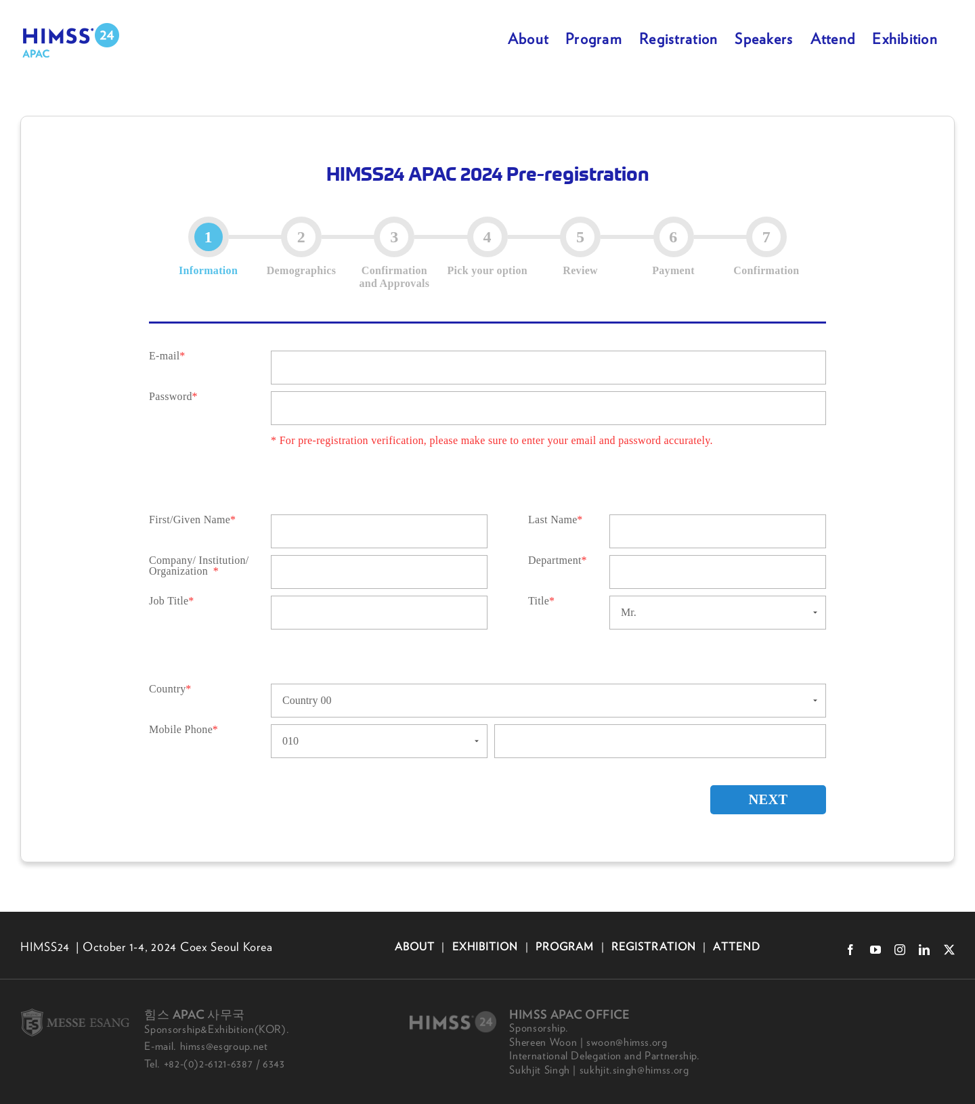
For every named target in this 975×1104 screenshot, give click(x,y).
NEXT (760, 800)
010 (290, 741)
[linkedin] (924, 949)
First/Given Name (189, 519)
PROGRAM (565, 946)
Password (170, 396)
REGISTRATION (653, 946)
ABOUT (417, 946)
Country (167, 689)
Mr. (628, 612)
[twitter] (949, 949)
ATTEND (735, 946)
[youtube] (875, 949)
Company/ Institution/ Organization (199, 566)
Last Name (553, 519)
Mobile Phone (181, 729)
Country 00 (306, 700)
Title (538, 601)
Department (555, 560)
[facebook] (850, 949)
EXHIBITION (484, 946)
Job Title (168, 601)
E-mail (164, 356)
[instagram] (899, 949)
